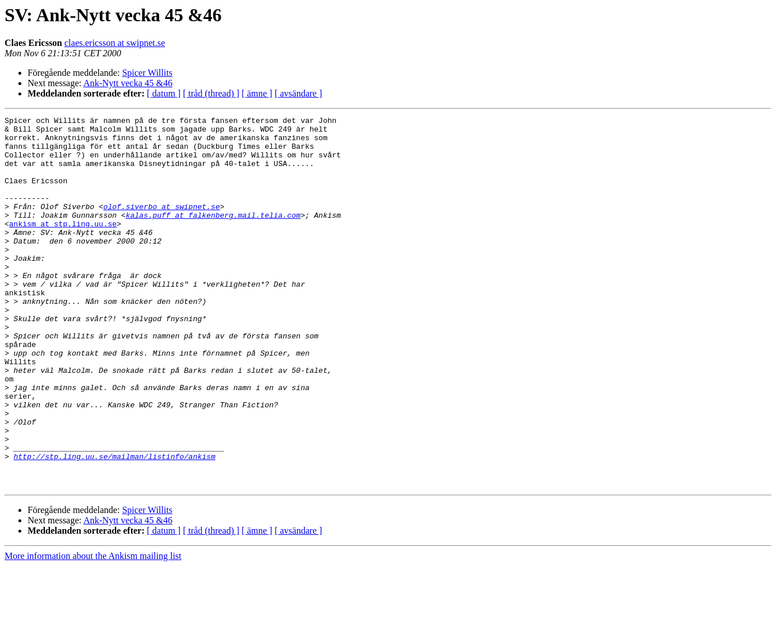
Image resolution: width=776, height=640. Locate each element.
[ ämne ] (256, 93)
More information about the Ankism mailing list (93, 630)
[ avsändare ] (298, 93)
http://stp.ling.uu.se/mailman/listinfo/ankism (115, 525)
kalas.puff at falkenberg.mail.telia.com (213, 235)
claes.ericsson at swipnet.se (114, 43)
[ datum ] (164, 93)
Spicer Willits (147, 73)
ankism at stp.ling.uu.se (63, 246)
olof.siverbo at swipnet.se (161, 225)
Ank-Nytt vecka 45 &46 (127, 83)
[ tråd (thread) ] (211, 93)
